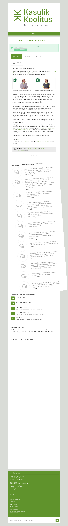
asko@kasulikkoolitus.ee (42, 143)
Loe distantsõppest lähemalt (20, 49)
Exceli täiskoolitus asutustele (16, 479)
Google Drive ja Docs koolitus (16, 487)
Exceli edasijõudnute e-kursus (24, 131)
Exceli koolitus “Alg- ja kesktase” (17, 476)
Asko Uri (19, 141)
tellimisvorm (26, 143)
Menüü (34, 33)
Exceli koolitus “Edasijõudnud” (16, 477)
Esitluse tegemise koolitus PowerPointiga (19, 483)
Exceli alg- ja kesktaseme (33, 150)
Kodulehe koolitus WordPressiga (17, 486)
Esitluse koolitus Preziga (15, 485)
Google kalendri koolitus (15, 490)
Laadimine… (34, 402)
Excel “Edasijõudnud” (28, 74)
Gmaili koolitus (13, 489)
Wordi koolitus (13, 480)
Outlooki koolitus (13, 482)
